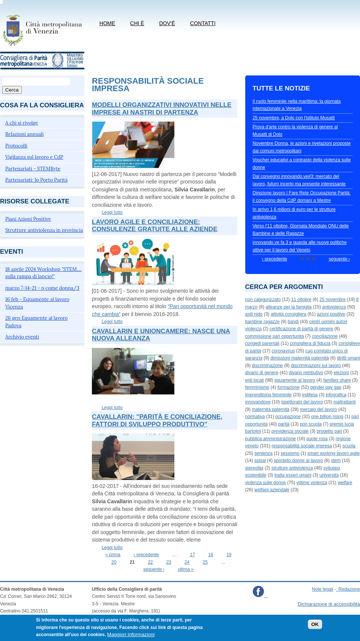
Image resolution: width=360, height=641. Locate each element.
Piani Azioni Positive (28, 219)
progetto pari (329, 431)
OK (315, 627)
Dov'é (167, 23)
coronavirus (283, 351)
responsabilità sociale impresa (302, 445)
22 (150, 562)
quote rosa (317, 438)
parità (284, 424)
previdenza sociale (290, 431)
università (329, 475)
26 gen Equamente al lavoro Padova (36, 322)
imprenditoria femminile (268, 394)
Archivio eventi (22, 337)
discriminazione (267, 365)
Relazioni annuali (24, 134)
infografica (336, 394)
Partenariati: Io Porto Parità (36, 180)
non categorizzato (263, 299)
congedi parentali (262, 343)
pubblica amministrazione (270, 438)
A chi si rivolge (21, 123)
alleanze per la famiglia (289, 307)
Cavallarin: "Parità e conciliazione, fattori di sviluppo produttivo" (157, 420)
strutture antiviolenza (292, 468)
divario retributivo (306, 372)
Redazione (349, 589)
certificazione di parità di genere (301, 328)
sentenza (263, 453)
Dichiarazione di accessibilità (329, 604)
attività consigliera (288, 314)
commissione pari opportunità (274, 336)
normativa (255, 416)
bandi (293, 321)
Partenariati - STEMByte (32, 169)
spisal (260, 460)
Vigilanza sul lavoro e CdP (34, 157)
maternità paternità (271, 409)
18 (210, 554)
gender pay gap (325, 387)
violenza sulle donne (265, 482)
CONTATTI (203, 23)
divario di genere (262, 372)
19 (228, 554)
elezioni (341, 372)
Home (107, 23)
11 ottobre (301, 299)
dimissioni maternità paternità (299, 358)
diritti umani (348, 358)
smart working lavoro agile (334, 453)
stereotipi (254, 468)
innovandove (258, 402)
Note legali (322, 589)
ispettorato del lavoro (302, 402)
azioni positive (331, 314)
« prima (112, 554)
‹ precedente (146, 554)
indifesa (310, 394)
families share (337, 380)
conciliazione (325, 336)
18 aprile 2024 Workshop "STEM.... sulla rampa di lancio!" (43, 273)
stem (335, 460)
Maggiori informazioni (131, 638)
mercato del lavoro (318, 409)
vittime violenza (311, 482)
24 (186, 562)
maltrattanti (344, 402)
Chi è (137, 23)
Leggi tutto (112, 212)
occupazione (287, 416)
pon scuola (311, 424)
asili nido (254, 314)
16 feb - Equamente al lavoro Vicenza (37, 303)
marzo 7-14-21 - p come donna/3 (42, 288)
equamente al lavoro (294, 380)
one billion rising (327, 416)
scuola (349, 445)
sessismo (289, 453)
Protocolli (16, 146)
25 (205, 562)
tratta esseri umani (293, 475)
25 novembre (333, 299)
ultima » (186, 569)
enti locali (254, 380)
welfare (345, 482)
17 (192, 554)
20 (113, 562)
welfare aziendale (271, 489)
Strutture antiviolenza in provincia (44, 230)
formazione (289, 387)
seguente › (154, 569)
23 (168, 562)
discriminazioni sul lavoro (316, 365)
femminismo (257, 387)
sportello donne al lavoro (298, 460)
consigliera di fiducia (310, 343)
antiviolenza (334, 307)
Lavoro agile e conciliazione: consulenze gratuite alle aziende (155, 225)
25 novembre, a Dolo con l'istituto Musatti (294, 117)
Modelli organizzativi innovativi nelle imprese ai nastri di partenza (161, 108)
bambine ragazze (262, 321)
